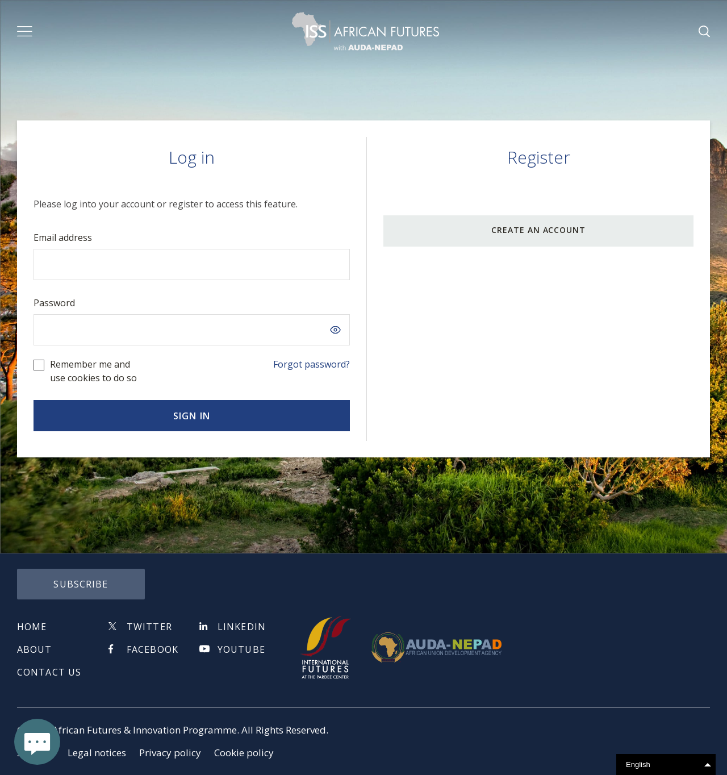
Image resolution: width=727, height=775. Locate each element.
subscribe (80, 584)
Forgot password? (311, 364)
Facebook (152, 649)
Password (54, 303)
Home (32, 626)
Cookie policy (244, 752)
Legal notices (97, 752)
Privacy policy (170, 752)
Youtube (241, 649)
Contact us (49, 672)
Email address (63, 237)
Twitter (149, 626)
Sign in (191, 416)
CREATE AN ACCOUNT (538, 229)
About (34, 649)
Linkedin (242, 626)
